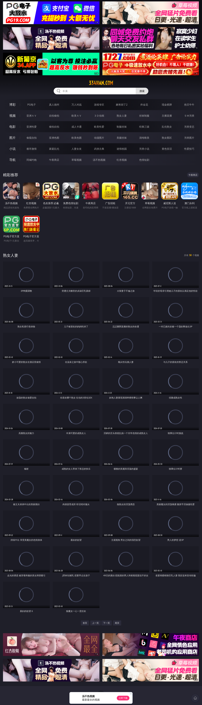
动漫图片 (99, 137)
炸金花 (144, 104)
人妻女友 (76, 148)
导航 (12, 160)
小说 (12, 149)
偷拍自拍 (54, 126)
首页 (85, 622)
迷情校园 (122, 148)
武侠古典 (99, 148)
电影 (12, 126)
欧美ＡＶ (76, 115)
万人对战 (76, 104)
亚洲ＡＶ (32, 115)
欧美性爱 (99, 126)
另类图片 (189, 137)
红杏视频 (122, 160)
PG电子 (31, 104)
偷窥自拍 (32, 137)
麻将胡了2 (121, 104)
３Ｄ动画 (99, 115)
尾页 (117, 622)
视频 (12, 115)
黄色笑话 (167, 148)
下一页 (106, 622)
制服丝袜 (122, 126)
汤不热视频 (99, 160)
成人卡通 (76, 126)
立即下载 (123, 697)
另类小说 (144, 148)
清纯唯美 (144, 137)
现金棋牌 (167, 104)
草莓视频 (76, 160)
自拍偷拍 (54, 115)
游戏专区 (99, 104)
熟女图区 (167, 137)
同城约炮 (32, 160)
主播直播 (167, 115)
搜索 (142, 91)
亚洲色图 (54, 137)
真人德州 (54, 104)
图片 (12, 138)
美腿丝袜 (122, 137)
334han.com (101, 83)
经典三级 (144, 126)
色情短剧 (144, 160)
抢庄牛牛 (189, 104)
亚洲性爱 (32, 126)
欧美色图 (76, 137)
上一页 (95, 622)
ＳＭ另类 (189, 115)
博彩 (12, 104)
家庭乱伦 (54, 148)
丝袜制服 (144, 115)
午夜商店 (54, 160)
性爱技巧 (189, 148)
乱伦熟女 (167, 126)
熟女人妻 (122, 115)
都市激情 (32, 148)
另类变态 (189, 126)
